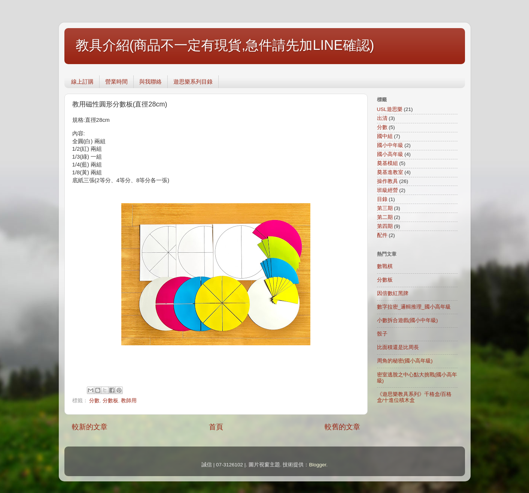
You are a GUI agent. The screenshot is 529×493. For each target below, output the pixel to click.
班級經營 (387, 190)
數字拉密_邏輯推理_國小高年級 (414, 307)
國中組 (385, 136)
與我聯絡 (150, 81)
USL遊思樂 (389, 109)
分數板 (110, 400)
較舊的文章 (342, 427)
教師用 (129, 400)
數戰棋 (385, 266)
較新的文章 (89, 427)
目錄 (382, 199)
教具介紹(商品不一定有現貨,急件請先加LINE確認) (225, 45)
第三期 (385, 208)
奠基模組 (387, 163)
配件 (382, 235)
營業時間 (116, 81)
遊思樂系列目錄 (193, 81)
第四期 (385, 226)
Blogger (317, 465)
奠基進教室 (390, 172)
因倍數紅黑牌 (392, 293)
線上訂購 (82, 81)
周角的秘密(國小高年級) (405, 361)
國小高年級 (390, 154)
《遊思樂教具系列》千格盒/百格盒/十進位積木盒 (414, 397)
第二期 (385, 217)
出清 (382, 118)
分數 (94, 400)
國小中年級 (390, 145)
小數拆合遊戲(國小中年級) (407, 320)
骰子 (382, 334)
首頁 (216, 427)
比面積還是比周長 (398, 347)
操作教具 (387, 181)
